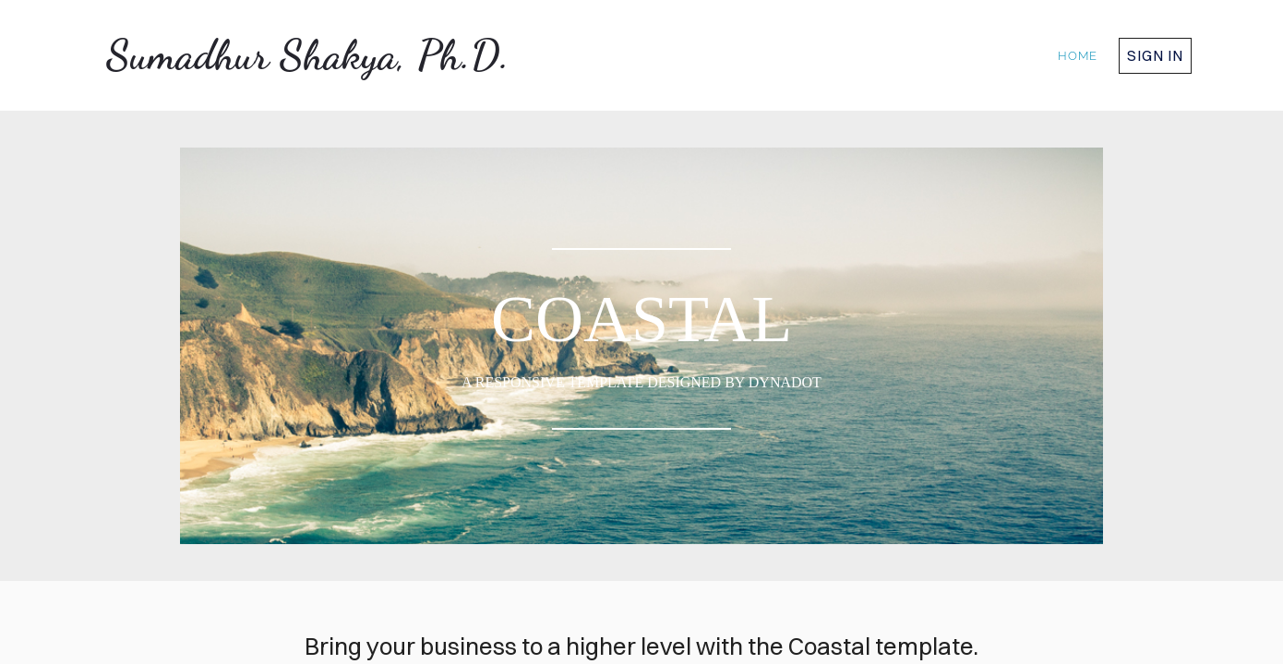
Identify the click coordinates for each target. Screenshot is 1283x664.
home (1077, 56)
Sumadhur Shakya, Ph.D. (308, 55)
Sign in (1155, 55)
